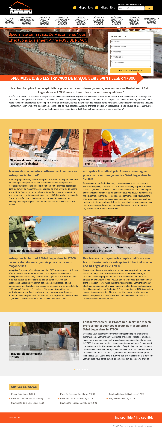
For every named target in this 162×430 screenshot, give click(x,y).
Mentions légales (146, 426)
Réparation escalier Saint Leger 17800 (77, 398)
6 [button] (87, 369)
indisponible (83, 7)
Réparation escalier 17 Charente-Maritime (98, 21)
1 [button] (74, 369)
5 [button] (85, 369)
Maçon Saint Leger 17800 (23, 394)
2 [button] (77, 369)
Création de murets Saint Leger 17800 (126, 394)
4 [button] (82, 369)
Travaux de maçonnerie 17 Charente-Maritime (62, 21)
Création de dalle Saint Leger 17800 (28, 403)
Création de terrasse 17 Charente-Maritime (116, 21)
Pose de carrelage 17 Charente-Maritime (81, 21)
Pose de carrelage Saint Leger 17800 (77, 394)
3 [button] (79, 369)
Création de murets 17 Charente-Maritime (134, 21)
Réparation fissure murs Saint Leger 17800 (31, 398)
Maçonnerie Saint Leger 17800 (123, 398)
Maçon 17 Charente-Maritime (9, 20)
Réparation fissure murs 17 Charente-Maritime (26, 21)
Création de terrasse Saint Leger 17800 (78, 403)
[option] (81, 341)
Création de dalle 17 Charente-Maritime (44, 21)
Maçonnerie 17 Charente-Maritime (151, 20)
